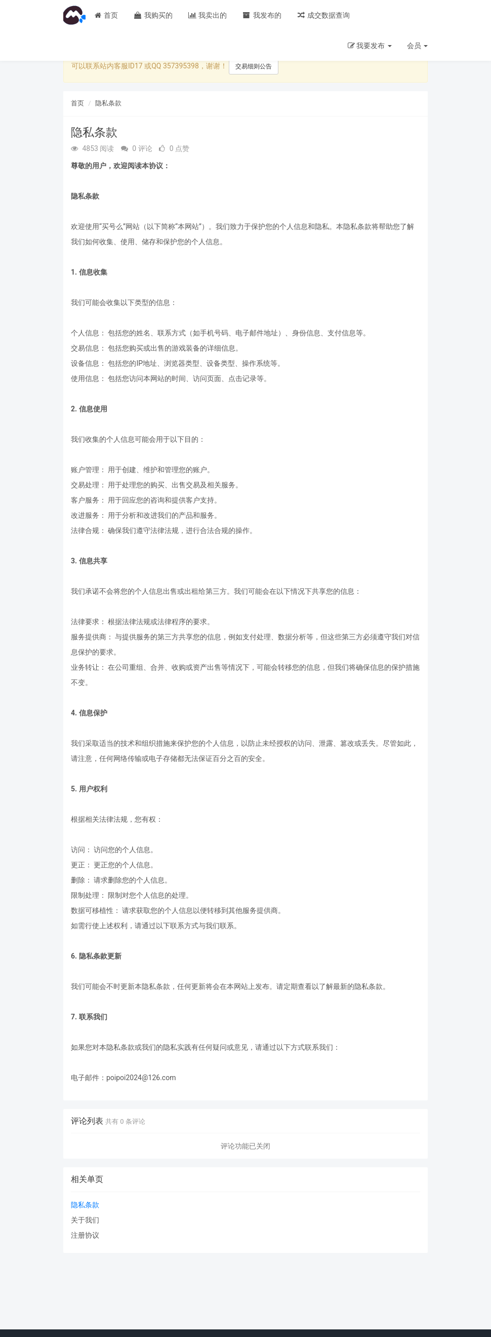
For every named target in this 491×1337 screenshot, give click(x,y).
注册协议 (85, 1235)
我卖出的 (207, 15)
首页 (105, 15)
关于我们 (85, 1220)
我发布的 (261, 15)
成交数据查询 (323, 15)
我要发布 (370, 46)
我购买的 (152, 15)
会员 (417, 46)
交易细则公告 (253, 66)
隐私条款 (108, 103)
